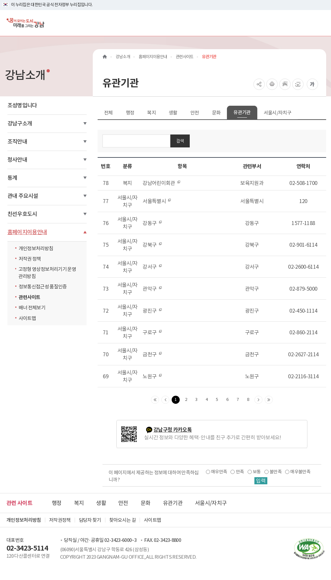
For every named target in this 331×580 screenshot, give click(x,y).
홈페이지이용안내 (27, 232)
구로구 (152, 332)
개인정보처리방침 (36, 248)
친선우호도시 (22, 214)
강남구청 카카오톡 (173, 429)
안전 (194, 113)
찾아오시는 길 (122, 520)
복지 (151, 113)
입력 (261, 481)
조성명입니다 (22, 105)
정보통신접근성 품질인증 (43, 287)
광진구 (152, 310)
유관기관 (242, 112)
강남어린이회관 (162, 183)
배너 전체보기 (32, 308)
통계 (12, 177)
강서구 (152, 266)
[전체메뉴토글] (321, 23)
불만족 (276, 472)
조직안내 (17, 141)
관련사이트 (29, 297)
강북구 (152, 245)
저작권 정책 (30, 259)
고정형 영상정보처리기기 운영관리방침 (47, 272)
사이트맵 (27, 318)
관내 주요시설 (22, 195)
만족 (240, 472)
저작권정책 (60, 520)
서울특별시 (157, 201)
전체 (108, 113)
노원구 (152, 376)
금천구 (152, 354)
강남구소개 (19, 123)
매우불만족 (300, 472)
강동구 (152, 223)
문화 (216, 113)
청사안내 (17, 159)
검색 (180, 140)
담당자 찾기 (90, 520)
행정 (130, 113)
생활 (173, 113)
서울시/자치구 (277, 113)
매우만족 (219, 472)
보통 (257, 472)
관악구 (152, 288)
